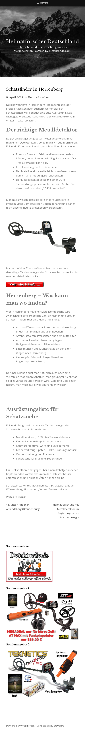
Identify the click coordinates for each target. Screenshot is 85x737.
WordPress (28, 725)
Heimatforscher (38, 97)
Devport (59, 725)
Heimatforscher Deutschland (42, 41)
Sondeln (22, 496)
